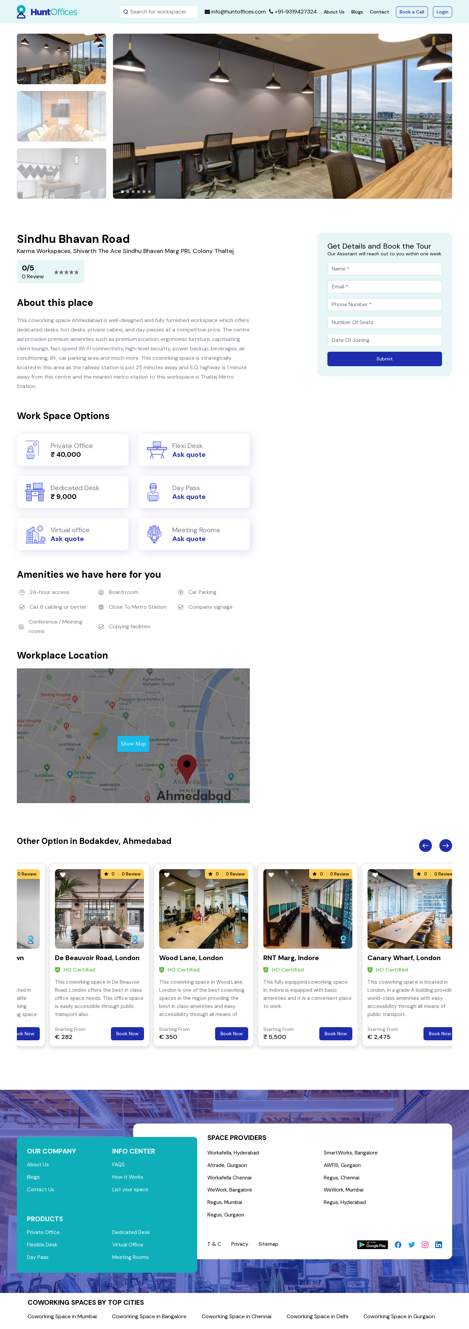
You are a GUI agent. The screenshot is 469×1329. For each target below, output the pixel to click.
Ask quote (189, 454)
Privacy (240, 1246)
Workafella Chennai (230, 1178)
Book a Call (412, 12)
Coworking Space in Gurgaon (399, 1318)
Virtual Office (128, 1246)
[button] (122, 191)
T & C (214, 1246)
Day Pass (38, 1259)
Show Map (133, 744)
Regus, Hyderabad (346, 1204)
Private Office (43, 1233)
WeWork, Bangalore (231, 1191)
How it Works (128, 1177)
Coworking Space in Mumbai (62, 1318)
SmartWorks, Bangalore (352, 1153)
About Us (334, 12)
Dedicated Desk (132, 1233)
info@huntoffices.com (235, 11)
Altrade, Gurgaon (228, 1165)
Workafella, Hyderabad (235, 1153)
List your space (131, 1190)
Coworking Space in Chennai (236, 1318)
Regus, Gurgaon (226, 1217)
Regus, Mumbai (225, 1204)
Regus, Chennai (342, 1178)
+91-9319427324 (293, 11)
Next (445, 845)
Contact (379, 12)
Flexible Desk (42, 1246)
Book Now (23, 1034)
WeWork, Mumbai (345, 1191)
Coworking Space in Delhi (317, 1318)
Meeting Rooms (131, 1259)
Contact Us (41, 1190)
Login (442, 12)
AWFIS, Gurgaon (343, 1165)
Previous (425, 845)
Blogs (357, 12)
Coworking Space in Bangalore (149, 1318)
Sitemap (269, 1246)
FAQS (118, 1164)
